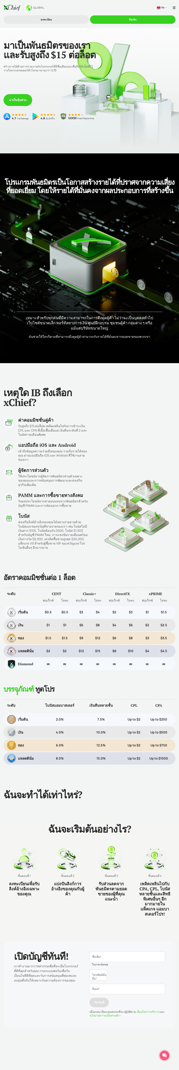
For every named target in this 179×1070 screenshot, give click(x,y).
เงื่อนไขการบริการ (147, 1012)
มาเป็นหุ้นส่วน (17, 100)
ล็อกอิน (133, 19)
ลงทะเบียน (46, 19)
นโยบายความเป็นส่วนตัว (105, 1015)
